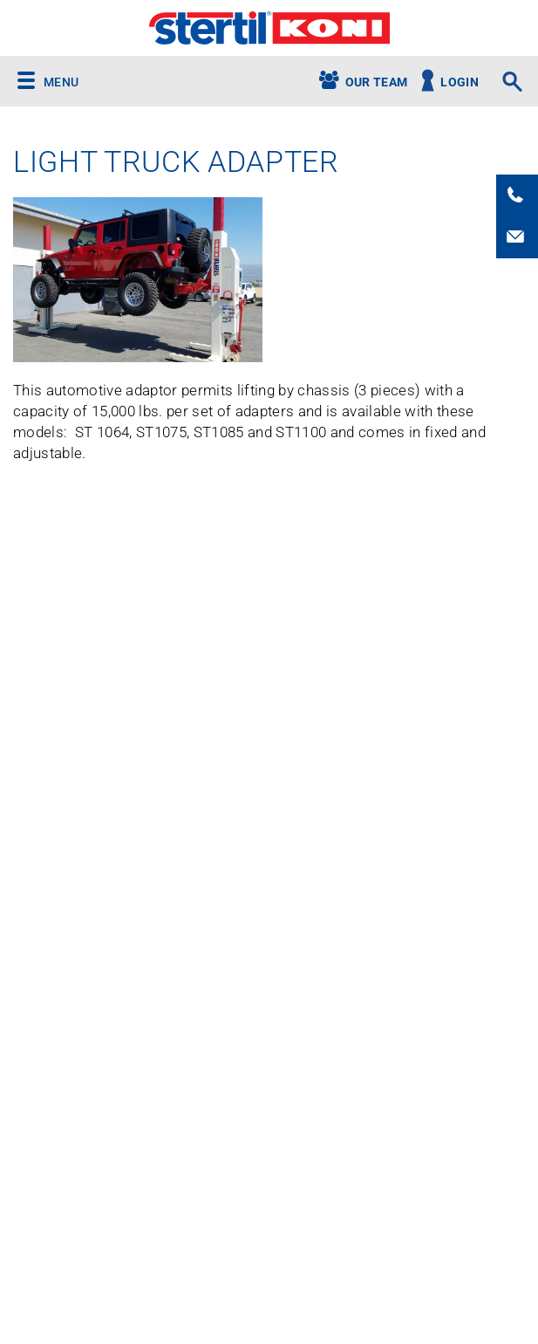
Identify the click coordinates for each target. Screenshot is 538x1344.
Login (459, 82)
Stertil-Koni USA (269, 27)
